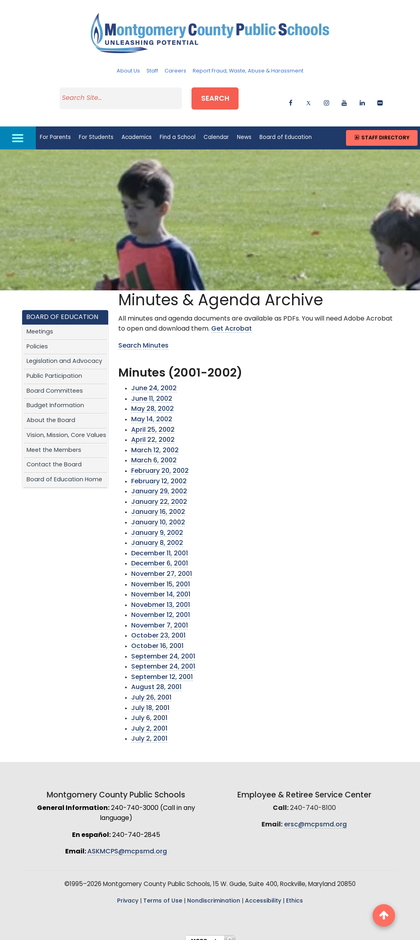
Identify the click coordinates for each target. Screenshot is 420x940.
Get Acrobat (231, 321)
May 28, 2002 (152, 401)
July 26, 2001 (151, 690)
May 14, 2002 (151, 411)
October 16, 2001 (157, 638)
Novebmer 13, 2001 (160, 597)
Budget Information (55, 398)
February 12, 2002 (159, 473)
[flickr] (380, 98)
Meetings (40, 324)
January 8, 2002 (157, 535)
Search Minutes (143, 338)
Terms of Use (162, 893)
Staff (152, 71)
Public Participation (54, 368)
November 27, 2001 (161, 566)
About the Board (51, 413)
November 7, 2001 (159, 618)
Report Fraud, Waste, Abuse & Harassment (248, 71)
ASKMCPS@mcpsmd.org (127, 844)
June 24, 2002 (154, 380)
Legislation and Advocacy (64, 353)
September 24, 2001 (163, 648)
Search (226, 96)
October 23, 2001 (158, 628)
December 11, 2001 (159, 545)
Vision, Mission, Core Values (66, 427)
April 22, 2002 (153, 432)
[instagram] (326, 98)
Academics (136, 129)
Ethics (294, 893)
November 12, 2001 (160, 607)
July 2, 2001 (149, 721)
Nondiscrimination (213, 893)
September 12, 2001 (162, 669)
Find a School (178, 129)
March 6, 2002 (154, 452)
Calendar (216, 129)
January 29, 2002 (159, 483)
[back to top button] (384, 915)
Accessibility (263, 893)
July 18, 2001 (150, 700)
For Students (96, 129)
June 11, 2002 (151, 391)
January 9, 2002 (157, 525)
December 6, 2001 (159, 556)
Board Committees (55, 383)
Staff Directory (381, 130)
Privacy (127, 893)
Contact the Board (54, 457)
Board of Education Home (64, 472)
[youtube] (344, 98)
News (244, 129)
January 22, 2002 (159, 494)
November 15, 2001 (160, 576)
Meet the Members (54, 442)
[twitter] (308, 98)
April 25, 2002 (153, 421)
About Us (128, 71)
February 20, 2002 (160, 463)
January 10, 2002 (158, 514)
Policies (37, 338)
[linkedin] (362, 98)
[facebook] (290, 98)
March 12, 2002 (155, 442)
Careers (175, 71)
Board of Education (285, 129)
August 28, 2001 (156, 679)
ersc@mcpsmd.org (315, 817)
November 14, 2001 (160, 587)
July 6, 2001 (149, 710)
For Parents (55, 129)
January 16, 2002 (158, 504)
